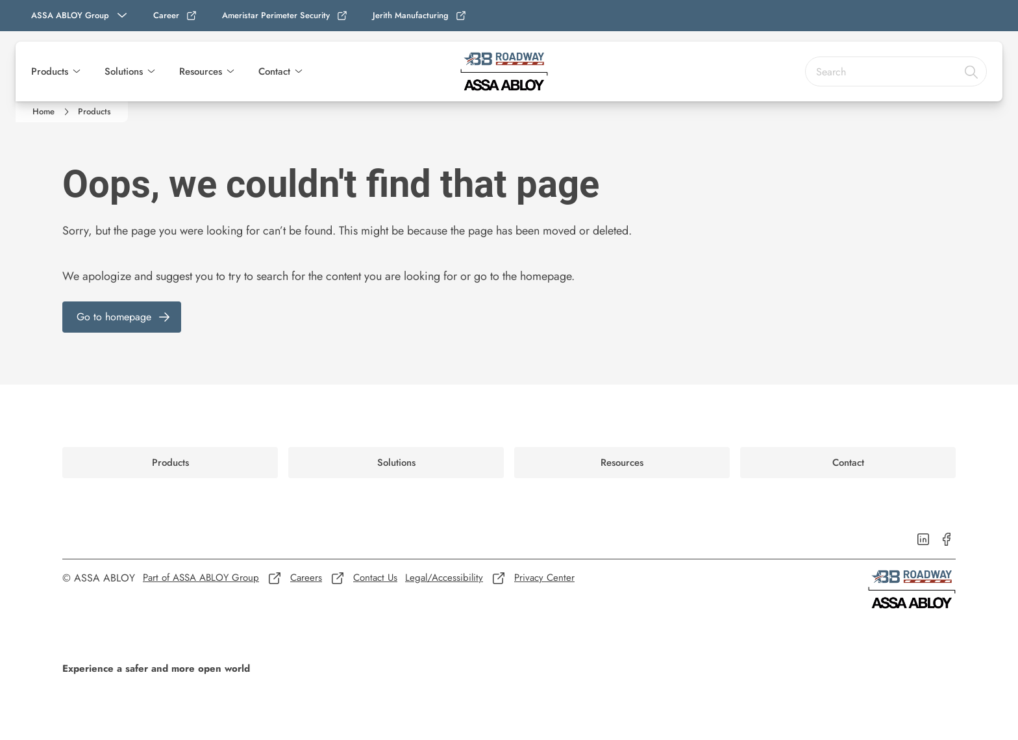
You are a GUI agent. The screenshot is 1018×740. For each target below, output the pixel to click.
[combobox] (896, 71)
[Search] (972, 71)
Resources (200, 71)
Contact (274, 71)
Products (49, 71)
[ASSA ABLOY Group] (80, 15)
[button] (76, 71)
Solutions (124, 71)
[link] (175, 15)
